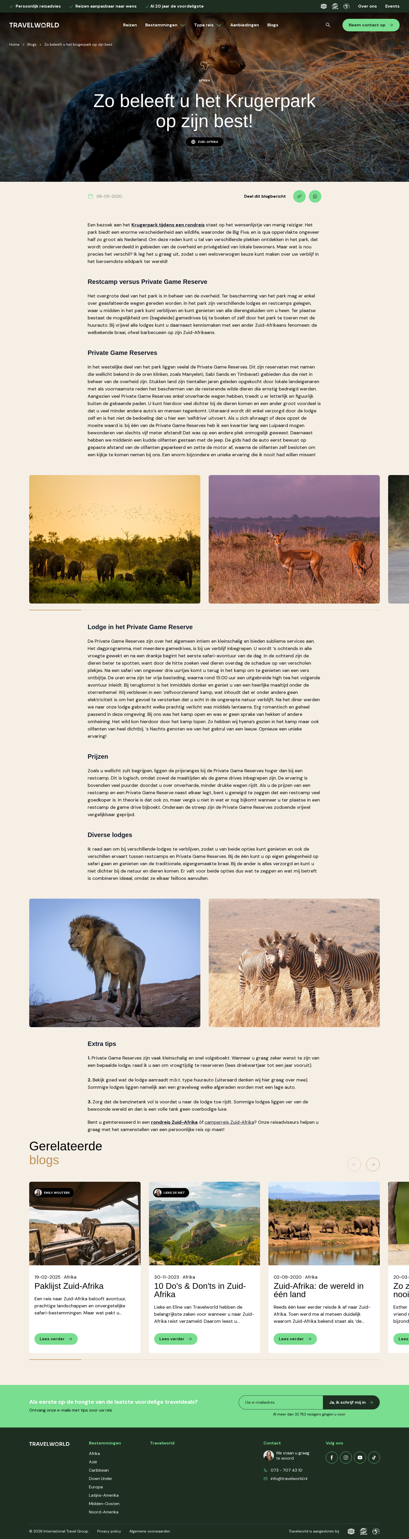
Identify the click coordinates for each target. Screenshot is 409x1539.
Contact (158, 1478)
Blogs (272, 25)
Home (14, 44)
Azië (93, 1462)
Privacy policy (109, 1531)
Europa (96, 1487)
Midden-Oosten (104, 1503)
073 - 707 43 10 (286, 1470)
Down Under (100, 1478)
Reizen (130, 25)
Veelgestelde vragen (169, 1470)
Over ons (367, 6)
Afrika (94, 1453)
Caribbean (99, 1470)
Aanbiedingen (244, 25)
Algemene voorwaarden (149, 1531)
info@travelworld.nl (289, 1478)
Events (392, 6)
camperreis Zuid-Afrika (229, 1122)
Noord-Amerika (103, 1512)
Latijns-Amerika (104, 1495)
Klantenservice (164, 1462)
